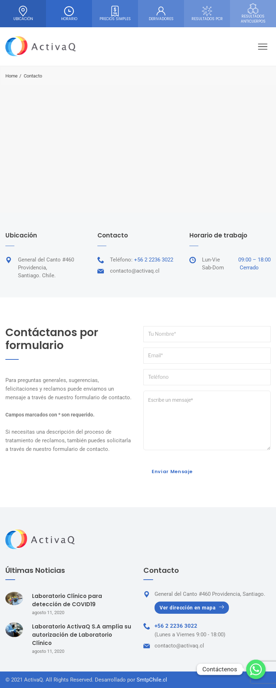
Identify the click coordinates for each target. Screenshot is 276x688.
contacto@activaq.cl (135, 271)
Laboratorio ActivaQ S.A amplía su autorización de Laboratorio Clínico (81, 635)
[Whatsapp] (256, 669)
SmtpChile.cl (152, 680)
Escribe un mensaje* (207, 420)
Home (11, 76)
